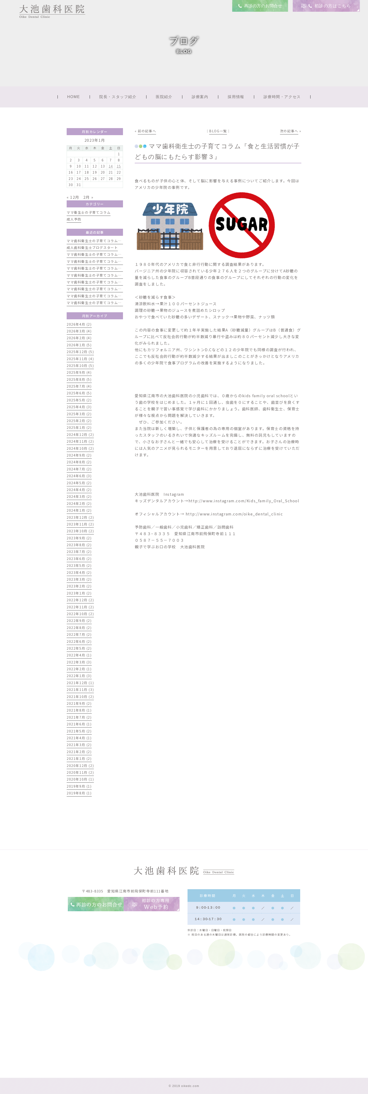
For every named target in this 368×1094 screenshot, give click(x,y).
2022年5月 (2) (79, 648)
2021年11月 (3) (80, 689)
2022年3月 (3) (79, 662)
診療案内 (200, 97)
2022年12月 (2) (80, 600)
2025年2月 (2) (79, 420)
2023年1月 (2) (79, 593)
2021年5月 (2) (79, 731)
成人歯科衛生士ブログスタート (92, 247)
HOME (73, 97)
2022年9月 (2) (79, 620)
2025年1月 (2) (79, 427)
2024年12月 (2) (80, 434)
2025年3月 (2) (79, 414)
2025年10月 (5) (80, 365)
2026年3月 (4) (79, 331)
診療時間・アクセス (282, 97)
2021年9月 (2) (79, 703)
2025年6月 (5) (79, 393)
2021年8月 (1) (79, 710)
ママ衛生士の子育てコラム (89, 212)
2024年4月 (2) (79, 489)
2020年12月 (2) (80, 765)
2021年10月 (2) (80, 696)
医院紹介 (164, 97)
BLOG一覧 (218, 131)
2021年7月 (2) (79, 717)
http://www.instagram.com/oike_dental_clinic (233, 514)
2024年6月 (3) (79, 475)
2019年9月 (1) (79, 786)
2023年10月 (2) (80, 531)
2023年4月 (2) (79, 572)
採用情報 (236, 97)
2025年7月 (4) (79, 386)
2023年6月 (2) (79, 558)
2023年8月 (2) (79, 544)
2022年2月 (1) (79, 669)
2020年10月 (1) (80, 779)
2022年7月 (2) (79, 634)
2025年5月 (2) (79, 400)
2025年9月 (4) (79, 372)
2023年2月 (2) (79, 586)
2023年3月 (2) (79, 579)
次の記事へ (289, 131)
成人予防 (74, 219)
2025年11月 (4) (80, 358)
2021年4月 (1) (79, 738)
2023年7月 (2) (79, 551)
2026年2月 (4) (79, 337)
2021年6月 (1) (79, 724)
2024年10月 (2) (80, 448)
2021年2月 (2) (79, 751)
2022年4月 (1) (79, 655)
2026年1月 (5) (79, 345)
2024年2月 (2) (79, 503)
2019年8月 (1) (79, 793)
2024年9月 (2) (79, 455)
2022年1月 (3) (79, 675)
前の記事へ (147, 131)
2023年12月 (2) (80, 517)
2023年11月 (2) (80, 524)
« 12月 (73, 197)
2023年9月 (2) (79, 538)
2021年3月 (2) (79, 744)
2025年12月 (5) (80, 351)
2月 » (88, 197)
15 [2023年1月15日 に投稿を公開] (119, 166)
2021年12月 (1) (80, 682)
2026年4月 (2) (79, 324)
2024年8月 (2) (79, 462)
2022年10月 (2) (80, 613)
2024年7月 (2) (79, 469)
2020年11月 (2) (80, 772)
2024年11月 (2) (80, 441)
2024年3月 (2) (79, 496)
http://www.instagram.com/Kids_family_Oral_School (243, 500)
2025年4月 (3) (79, 406)
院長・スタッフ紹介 (117, 97)
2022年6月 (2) (79, 641)
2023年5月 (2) (79, 565)
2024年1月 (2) (79, 510)
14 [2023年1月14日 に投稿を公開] (111, 166)
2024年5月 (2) (79, 482)
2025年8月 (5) (79, 379)
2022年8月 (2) (79, 627)
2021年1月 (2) (79, 758)
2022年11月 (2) (80, 607)
